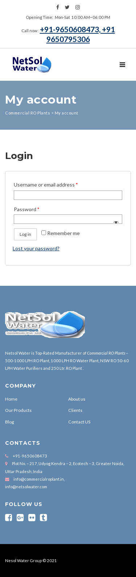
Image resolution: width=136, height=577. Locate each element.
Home (11, 399)
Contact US (79, 422)
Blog (9, 422)
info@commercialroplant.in (38, 479)
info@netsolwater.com (26, 486)
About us (76, 399)
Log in (25, 234)
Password (26, 209)
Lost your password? (36, 248)
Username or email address (46, 184)
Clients (75, 410)
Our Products (18, 410)
